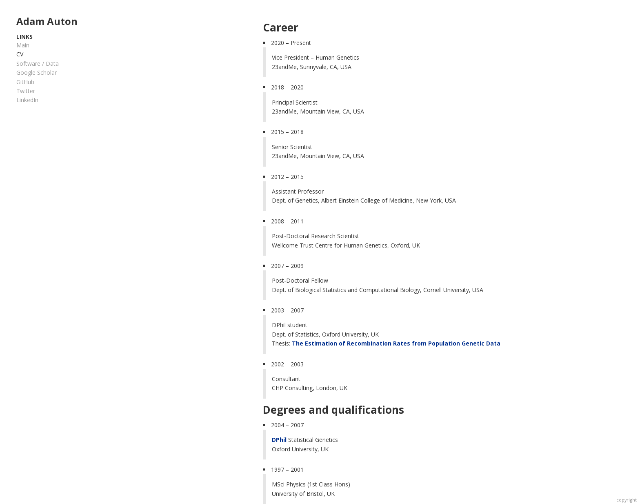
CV (19, 54)
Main (22, 45)
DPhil (279, 440)
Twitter (25, 91)
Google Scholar (36, 72)
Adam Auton (47, 21)
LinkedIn (27, 100)
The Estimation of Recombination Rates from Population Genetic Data (396, 343)
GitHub (25, 82)
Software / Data (37, 63)
